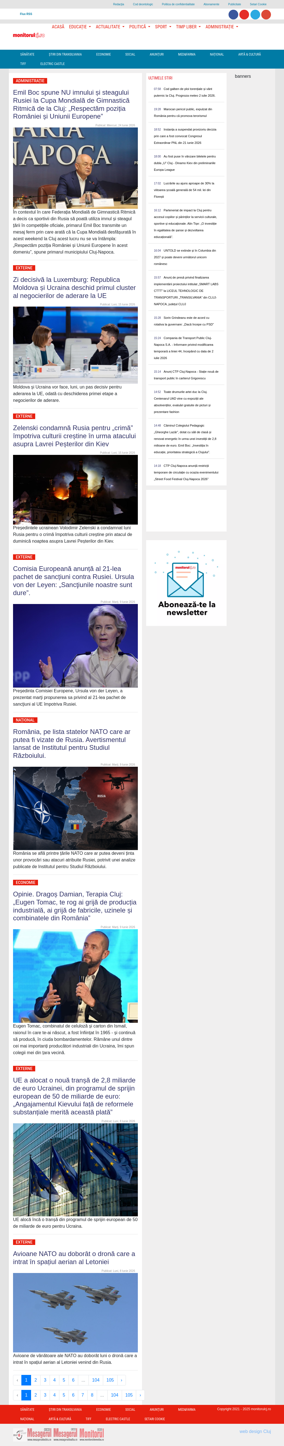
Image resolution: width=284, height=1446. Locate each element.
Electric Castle (52, 64)
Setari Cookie (258, 4)
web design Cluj (255, 1431)
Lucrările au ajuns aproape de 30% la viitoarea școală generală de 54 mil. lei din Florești (184, 190)
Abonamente (211, 4)
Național (217, 54)
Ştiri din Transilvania (65, 54)
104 (96, 1380)
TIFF (23, 64)
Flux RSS (26, 14)
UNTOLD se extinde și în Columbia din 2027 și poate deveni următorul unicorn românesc (185, 257)
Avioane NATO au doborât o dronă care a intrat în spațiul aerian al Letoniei (74, 1257)
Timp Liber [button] (186, 26)
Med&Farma (187, 54)
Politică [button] (138, 26)
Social (130, 54)
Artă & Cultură (249, 54)
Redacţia (118, 4)
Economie (103, 54)
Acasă (58, 26)
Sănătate (27, 54)
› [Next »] (121, 1380)
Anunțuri (157, 54)
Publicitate (234, 4)
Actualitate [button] (108, 26)
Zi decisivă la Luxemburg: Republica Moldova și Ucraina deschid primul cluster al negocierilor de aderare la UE (74, 287)
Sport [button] (161, 26)
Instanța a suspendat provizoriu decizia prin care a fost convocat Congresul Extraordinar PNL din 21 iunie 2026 (185, 136)
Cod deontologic (143, 4)
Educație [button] (78, 26)
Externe (24, 268)
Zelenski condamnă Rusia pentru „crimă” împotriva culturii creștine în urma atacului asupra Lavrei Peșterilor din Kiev (74, 436)
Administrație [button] (220, 26)
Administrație (30, 81)
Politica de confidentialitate (178, 4)
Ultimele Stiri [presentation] (160, 78)
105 (110, 1380)
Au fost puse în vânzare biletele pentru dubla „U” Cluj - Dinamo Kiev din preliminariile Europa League (185, 163)
